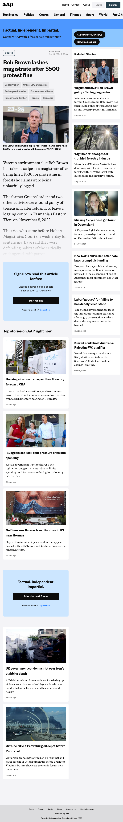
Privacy (41, 809)
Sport (90, 14)
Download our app (86, 41)
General (59, 14)
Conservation (12, 84)
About (86, 4)
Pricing (65, 4)
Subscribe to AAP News (89, 34)
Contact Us (71, 809)
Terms (31, 809)
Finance (75, 14)
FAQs (50, 809)
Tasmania (48, 97)
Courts (44, 14)
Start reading (36, 300)
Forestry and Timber (16, 97)
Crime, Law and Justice (35, 84)
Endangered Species (15, 91)
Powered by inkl (61, 814)
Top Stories (10, 14)
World (103, 14)
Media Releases (87, 809)
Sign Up (113, 4)
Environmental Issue (41, 91)
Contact (75, 4)
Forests (35, 97)
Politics (29, 14)
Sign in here (45, 310)
